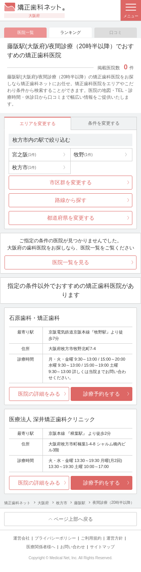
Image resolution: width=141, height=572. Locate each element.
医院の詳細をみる (39, 394)
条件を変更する (104, 123)
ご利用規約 (91, 538)
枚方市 (24, 167)
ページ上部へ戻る (73, 519)
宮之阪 (24, 154)
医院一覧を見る (70, 262)
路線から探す (70, 200)
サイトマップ (102, 546)
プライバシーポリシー (55, 538)
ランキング (70, 32)
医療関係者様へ (40, 546)
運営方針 (114, 538)
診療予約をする (101, 394)
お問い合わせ (72, 546)
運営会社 (21, 538)
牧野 (83, 154)
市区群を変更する (71, 182)
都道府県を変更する (70, 218)
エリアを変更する (38, 123)
